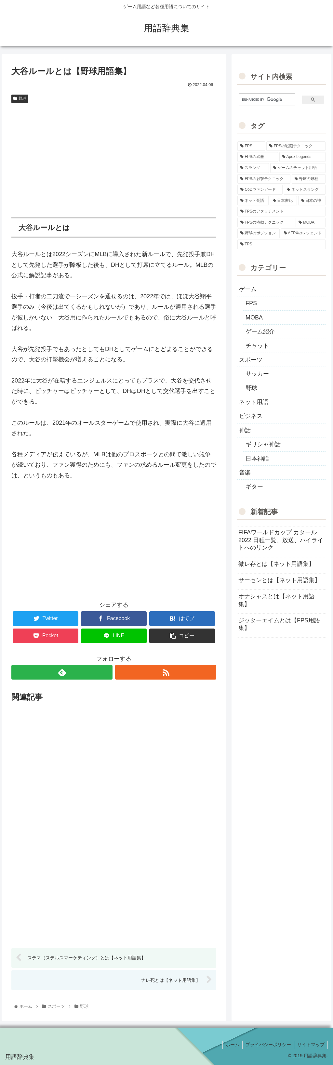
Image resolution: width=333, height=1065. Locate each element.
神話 (245, 430)
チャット (257, 346)
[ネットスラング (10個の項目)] (304, 190)
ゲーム (248, 289)
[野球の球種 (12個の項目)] (309, 179)
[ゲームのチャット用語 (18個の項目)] (297, 168)
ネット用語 (253, 402)
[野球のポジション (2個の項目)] (258, 233)
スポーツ (250, 360)
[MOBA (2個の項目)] (310, 222)
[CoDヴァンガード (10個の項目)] (260, 190)
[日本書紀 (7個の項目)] (283, 201)
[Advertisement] (113, 154)
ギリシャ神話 (263, 444)
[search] (264, 99)
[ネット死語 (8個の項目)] (252, 201)
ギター (254, 486)
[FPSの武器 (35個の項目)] (257, 157)
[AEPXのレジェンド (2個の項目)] (303, 233)
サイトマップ (310, 1044)
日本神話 (257, 458)
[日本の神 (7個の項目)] (311, 201)
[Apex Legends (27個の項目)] (302, 157)
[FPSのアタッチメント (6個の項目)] (281, 211)
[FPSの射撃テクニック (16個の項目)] (263, 179)
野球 (19, 98)
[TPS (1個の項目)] (281, 244)
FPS (251, 303)
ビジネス (250, 416)
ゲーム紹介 (260, 331)
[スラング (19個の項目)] (253, 168)
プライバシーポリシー (267, 1044)
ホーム (231, 1044)
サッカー (257, 373)
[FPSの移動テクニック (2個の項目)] (265, 222)
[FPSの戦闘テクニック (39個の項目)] (295, 146)
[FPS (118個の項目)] (251, 146)
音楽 (245, 472)
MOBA (254, 317)
